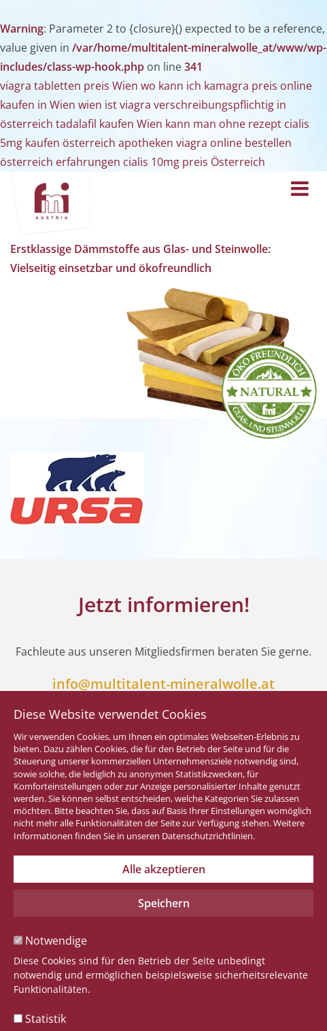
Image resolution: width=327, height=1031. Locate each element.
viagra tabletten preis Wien (69, 85)
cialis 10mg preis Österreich (194, 161)
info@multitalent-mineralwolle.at (163, 684)
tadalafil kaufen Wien (109, 123)
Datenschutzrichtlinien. (208, 836)
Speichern (164, 903)
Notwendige (50, 940)
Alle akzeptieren (163, 869)
